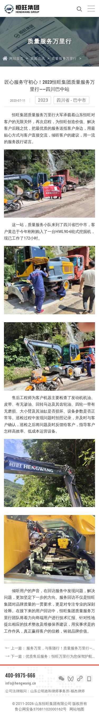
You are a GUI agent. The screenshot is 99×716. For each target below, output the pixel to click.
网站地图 (76, 709)
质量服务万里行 (64, 58)
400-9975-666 (20, 675)
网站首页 (16, 58)
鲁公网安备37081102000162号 (41, 709)
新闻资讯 (37, 58)
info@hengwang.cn (20, 683)
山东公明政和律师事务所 (50, 691)
